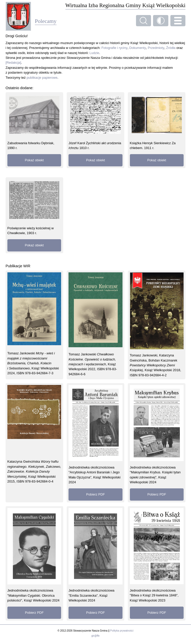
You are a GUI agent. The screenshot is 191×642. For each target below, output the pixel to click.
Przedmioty (156, 48)
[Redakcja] (13, 62)
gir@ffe (95, 635)
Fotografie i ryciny (114, 48)
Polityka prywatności (121, 630)
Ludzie (94, 53)
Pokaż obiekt (34, 160)
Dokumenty (137, 48)
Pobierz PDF (95, 494)
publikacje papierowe (41, 77)
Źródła (170, 48)
